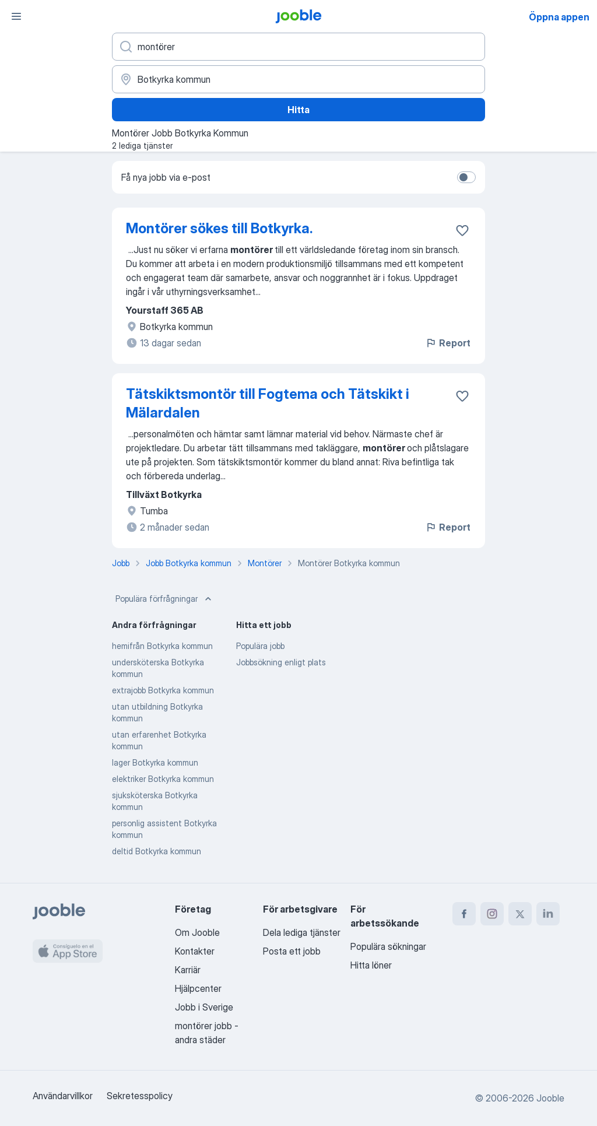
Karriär (188, 970)
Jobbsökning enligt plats (281, 662)
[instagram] (492, 913)
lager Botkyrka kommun (155, 762)
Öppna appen (559, 17)
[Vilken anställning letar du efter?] (298, 47)
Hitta (298, 109)
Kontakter (195, 951)
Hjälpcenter (198, 988)
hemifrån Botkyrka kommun (162, 646)
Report (447, 343)
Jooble (550, 1098)
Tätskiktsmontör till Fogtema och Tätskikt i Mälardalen (267, 403)
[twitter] (520, 913)
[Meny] (16, 16)
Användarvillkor (63, 1096)
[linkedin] (548, 913)
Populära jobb (260, 646)
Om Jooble (197, 932)
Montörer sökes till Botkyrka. (219, 228)
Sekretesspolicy (140, 1096)
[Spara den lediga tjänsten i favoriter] (462, 230)
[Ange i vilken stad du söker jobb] (298, 79)
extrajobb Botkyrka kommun (163, 690)
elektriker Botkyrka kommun (163, 779)
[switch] (466, 177)
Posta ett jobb (292, 951)
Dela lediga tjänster (301, 932)
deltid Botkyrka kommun (156, 851)
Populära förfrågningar (164, 599)
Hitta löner (371, 965)
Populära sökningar (388, 946)
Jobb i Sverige (204, 1007)
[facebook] (464, 913)
